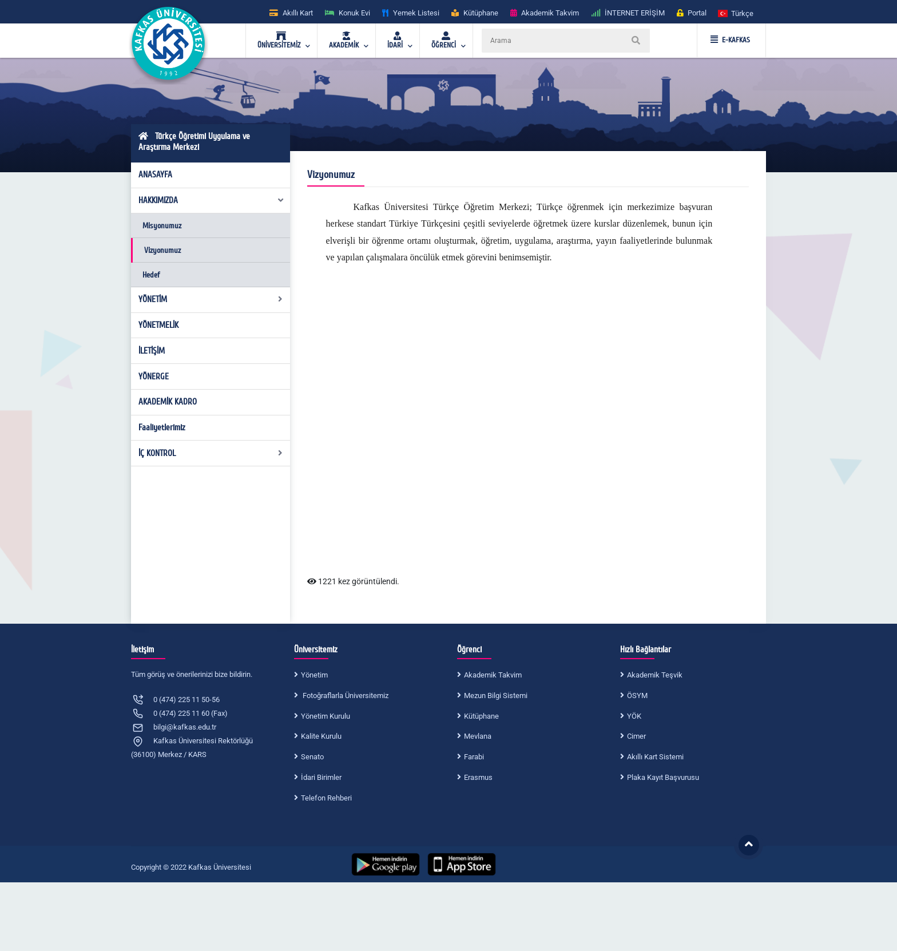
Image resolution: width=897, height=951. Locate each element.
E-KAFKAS (730, 40)
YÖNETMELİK (158, 325)
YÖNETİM (210, 299)
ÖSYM (637, 695)
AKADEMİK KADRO (167, 402)
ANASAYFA (155, 174)
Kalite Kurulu (321, 736)
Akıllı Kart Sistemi (655, 756)
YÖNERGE (153, 376)
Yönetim (314, 675)
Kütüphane (481, 716)
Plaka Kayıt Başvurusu (663, 777)
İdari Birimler (321, 777)
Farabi (474, 756)
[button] (736, 13)
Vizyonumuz (162, 250)
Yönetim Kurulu (325, 716)
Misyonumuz (161, 226)
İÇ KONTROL (210, 453)
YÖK (634, 716)
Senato (312, 756)
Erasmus (478, 777)
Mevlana (477, 736)
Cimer (636, 736)
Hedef (151, 275)
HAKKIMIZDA (211, 200)
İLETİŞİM (151, 351)
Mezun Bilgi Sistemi (495, 695)
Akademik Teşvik (654, 675)
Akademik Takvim (493, 675)
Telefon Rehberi (326, 798)
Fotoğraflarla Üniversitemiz (344, 695)
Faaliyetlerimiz (161, 427)
